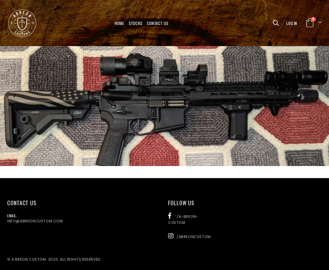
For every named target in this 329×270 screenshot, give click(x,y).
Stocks (135, 23)
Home (119, 23)
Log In (291, 23)
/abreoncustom (189, 236)
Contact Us (157, 23)
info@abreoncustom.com (35, 221)
